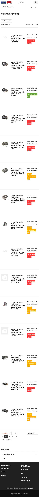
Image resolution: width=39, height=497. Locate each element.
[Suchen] (26, 2)
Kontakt (3, 476)
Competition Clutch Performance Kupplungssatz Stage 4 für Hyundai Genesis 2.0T (17, 412)
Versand (30, 488)
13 (16, 436)
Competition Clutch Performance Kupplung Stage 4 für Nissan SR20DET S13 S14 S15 (18, 118)
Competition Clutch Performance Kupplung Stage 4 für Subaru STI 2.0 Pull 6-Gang (18, 145)
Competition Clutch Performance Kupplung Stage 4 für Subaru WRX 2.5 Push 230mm (18, 199)
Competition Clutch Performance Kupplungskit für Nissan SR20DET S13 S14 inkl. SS (17, 332)
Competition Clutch (20, 454)
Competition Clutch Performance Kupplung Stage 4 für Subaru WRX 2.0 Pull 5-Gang (18, 172)
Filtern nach (6, 21)
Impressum (24, 477)
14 (3, 440)
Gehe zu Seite (32, 433)
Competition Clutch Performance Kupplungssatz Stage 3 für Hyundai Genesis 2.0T (17, 385)
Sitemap (3, 472)
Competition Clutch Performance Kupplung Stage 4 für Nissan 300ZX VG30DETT (18, 38)
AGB (22, 473)
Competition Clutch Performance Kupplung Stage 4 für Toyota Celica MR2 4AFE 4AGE (18, 252)
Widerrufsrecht (25, 481)
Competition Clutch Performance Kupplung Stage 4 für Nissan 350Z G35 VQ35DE (18, 92)
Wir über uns (5, 468)
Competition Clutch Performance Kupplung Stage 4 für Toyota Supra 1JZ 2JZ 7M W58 (18, 305)
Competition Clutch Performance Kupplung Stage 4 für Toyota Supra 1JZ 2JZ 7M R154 (18, 279)
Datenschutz (25, 470)
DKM (20, 458)
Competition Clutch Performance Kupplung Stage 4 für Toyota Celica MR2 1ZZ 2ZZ (18, 225)
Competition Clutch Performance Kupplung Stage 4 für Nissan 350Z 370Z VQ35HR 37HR (18, 65)
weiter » (8, 440)
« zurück (5, 433)
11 (9, 436)
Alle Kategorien (8, 7)
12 (12, 436)
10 (5, 436)
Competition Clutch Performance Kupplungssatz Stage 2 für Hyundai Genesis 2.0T (17, 359)
